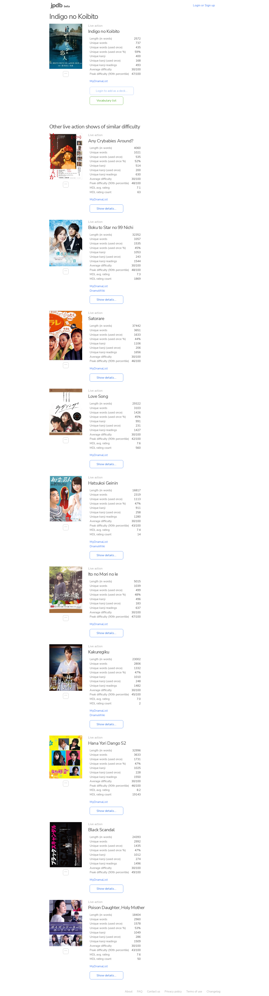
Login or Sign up (204, 5)
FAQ (140, 991)
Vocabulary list (106, 101)
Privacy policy (173, 991)
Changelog (213, 991)
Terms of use (194, 991)
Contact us (153, 991)
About (128, 991)
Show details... (106, 209)
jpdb (56, 5)
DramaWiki (97, 291)
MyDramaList (99, 81)
